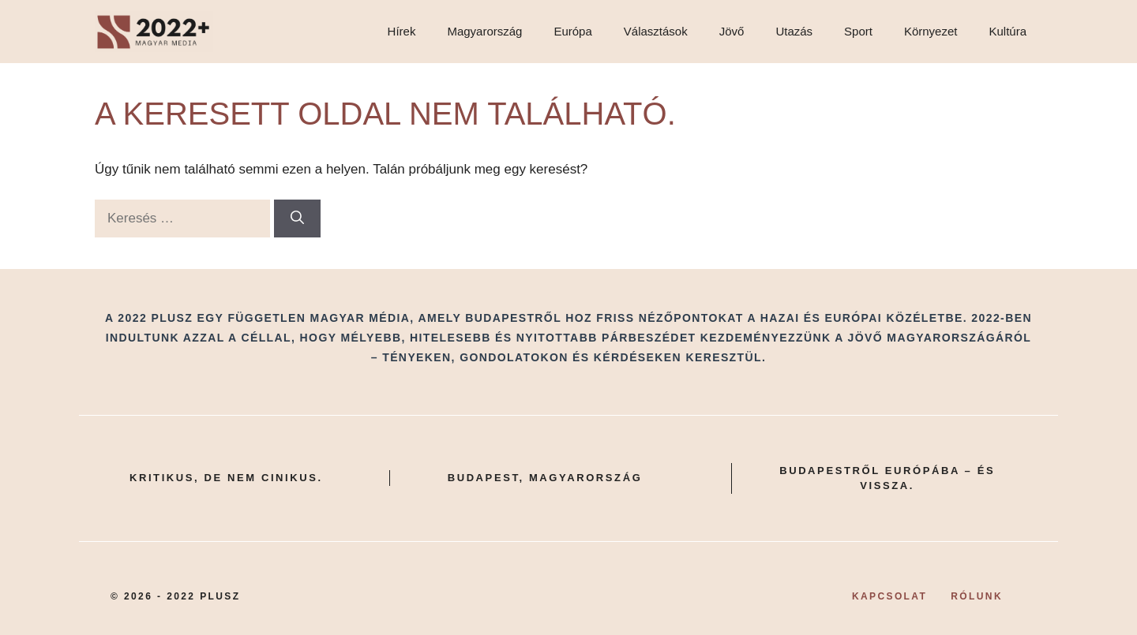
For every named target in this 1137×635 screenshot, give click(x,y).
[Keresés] (297, 218)
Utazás (793, 31)
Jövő (732, 31)
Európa (572, 31)
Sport (858, 31)
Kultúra (1007, 31)
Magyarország (484, 31)
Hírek (402, 31)
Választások (656, 31)
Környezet (931, 31)
